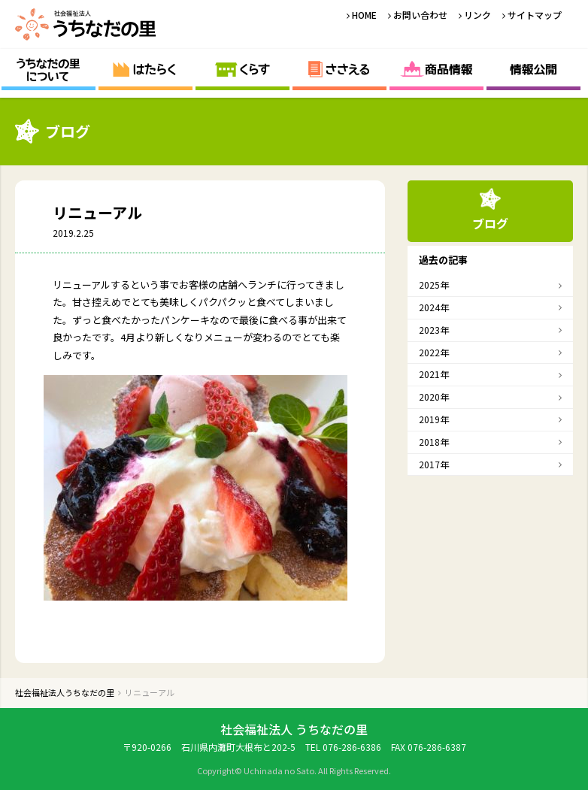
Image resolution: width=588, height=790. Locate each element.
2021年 (434, 374)
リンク (477, 14)
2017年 (434, 464)
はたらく (145, 69)
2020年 (434, 396)
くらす (242, 69)
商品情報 (436, 69)
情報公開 (533, 69)
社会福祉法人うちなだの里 (86, 24)
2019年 (434, 419)
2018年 (434, 441)
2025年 (434, 284)
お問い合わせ (420, 14)
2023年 (434, 329)
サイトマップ (535, 14)
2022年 (434, 352)
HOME (364, 14)
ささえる (339, 69)
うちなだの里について (48, 69)
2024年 (434, 307)
